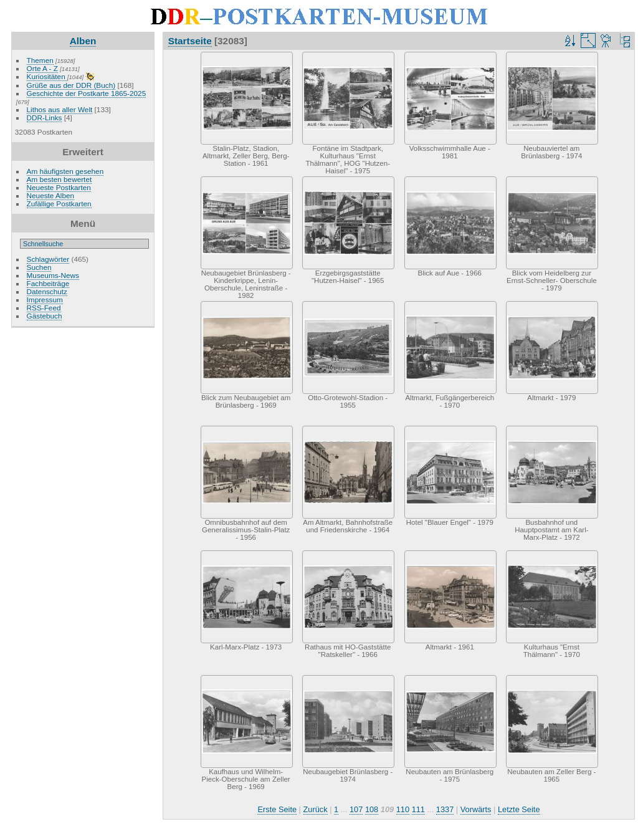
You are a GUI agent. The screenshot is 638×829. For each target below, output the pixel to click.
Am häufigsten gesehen (65, 171)
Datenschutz (47, 291)
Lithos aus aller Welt (60, 109)
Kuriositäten (47, 76)
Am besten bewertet (59, 179)
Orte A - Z (42, 68)
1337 (445, 809)
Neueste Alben (51, 195)
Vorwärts (476, 809)
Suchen (39, 267)
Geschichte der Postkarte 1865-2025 (86, 93)
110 (402, 809)
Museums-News (53, 275)
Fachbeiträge (48, 283)
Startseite (190, 41)
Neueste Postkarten (59, 187)
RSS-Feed (44, 308)
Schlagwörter (48, 259)
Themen (40, 60)
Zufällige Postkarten (59, 203)
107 (356, 809)
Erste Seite (277, 809)
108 (371, 809)
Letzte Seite (519, 809)
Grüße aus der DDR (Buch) (71, 85)
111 (418, 809)
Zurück (315, 809)
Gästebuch (44, 316)
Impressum (45, 299)
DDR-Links (44, 117)
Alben (83, 41)
